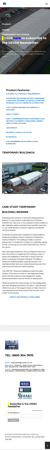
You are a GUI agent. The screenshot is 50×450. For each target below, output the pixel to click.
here (17, 38)
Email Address (14, 413)
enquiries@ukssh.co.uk (21, 363)
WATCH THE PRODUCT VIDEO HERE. (25, 297)
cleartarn (39, 437)
